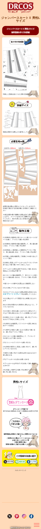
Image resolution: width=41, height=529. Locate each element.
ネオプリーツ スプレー (12, 294)
